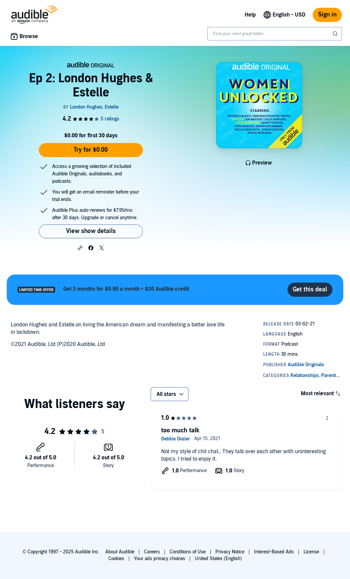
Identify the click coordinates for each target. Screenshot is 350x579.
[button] (80, 247)
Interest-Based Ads (274, 552)
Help (250, 14)
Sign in (327, 14)
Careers (152, 552)
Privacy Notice (229, 552)
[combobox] (274, 33)
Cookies (116, 558)
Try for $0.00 (91, 149)
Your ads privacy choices (159, 558)
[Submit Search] (336, 33)
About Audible (119, 552)
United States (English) (218, 558)
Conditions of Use (188, 552)
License (311, 552)
